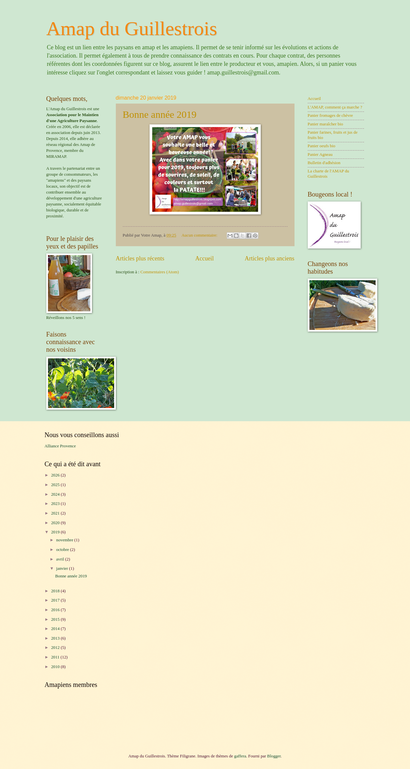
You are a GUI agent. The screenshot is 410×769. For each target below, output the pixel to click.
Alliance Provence (60, 446)
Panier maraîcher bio (325, 124)
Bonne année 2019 (160, 114)
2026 (56, 475)
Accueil (204, 258)
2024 (56, 494)
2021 (56, 513)
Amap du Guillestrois (131, 28)
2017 (56, 600)
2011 (56, 657)
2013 (56, 638)
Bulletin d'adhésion (324, 162)
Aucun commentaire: (200, 235)
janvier (62, 568)
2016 (56, 610)
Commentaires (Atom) (159, 272)
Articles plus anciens (269, 258)
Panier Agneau (320, 154)
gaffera (240, 756)
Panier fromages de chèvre (330, 115)
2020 (56, 522)
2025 (56, 484)
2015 (56, 619)
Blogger (274, 756)
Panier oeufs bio (322, 146)
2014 (56, 628)
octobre (63, 549)
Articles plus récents (140, 258)
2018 (56, 591)
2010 (56, 666)
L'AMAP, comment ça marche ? (335, 107)
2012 (56, 647)
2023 (56, 503)
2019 (56, 532)
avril (60, 559)
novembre (65, 540)
